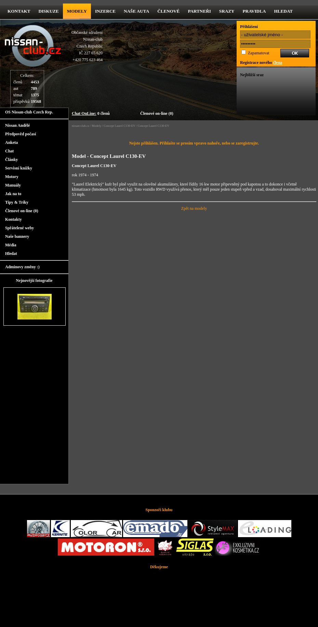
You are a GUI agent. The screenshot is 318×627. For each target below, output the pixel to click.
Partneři (199, 11)
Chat (9, 151)
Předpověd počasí (20, 134)
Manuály (13, 185)
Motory (11, 176)
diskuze (48, 11)
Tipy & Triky (16, 202)
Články (11, 159)
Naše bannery (17, 236)
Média (10, 245)
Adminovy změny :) (22, 266)
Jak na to (13, 193)
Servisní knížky (18, 168)
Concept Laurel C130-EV (119, 125)
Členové (168, 11)
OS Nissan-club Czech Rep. (29, 112)
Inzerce (105, 11)
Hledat (283, 11)
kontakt (19, 11)
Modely (77, 11)
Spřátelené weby (19, 228)
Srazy (227, 11)
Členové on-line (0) (156, 113)
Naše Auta (136, 11)
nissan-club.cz (80, 125)
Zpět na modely (194, 208)
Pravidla (254, 11)
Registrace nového (261, 62)
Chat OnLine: (84, 113)
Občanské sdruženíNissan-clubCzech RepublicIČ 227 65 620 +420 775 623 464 (87, 46)
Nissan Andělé (17, 125)
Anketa (11, 142)
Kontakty (13, 219)
